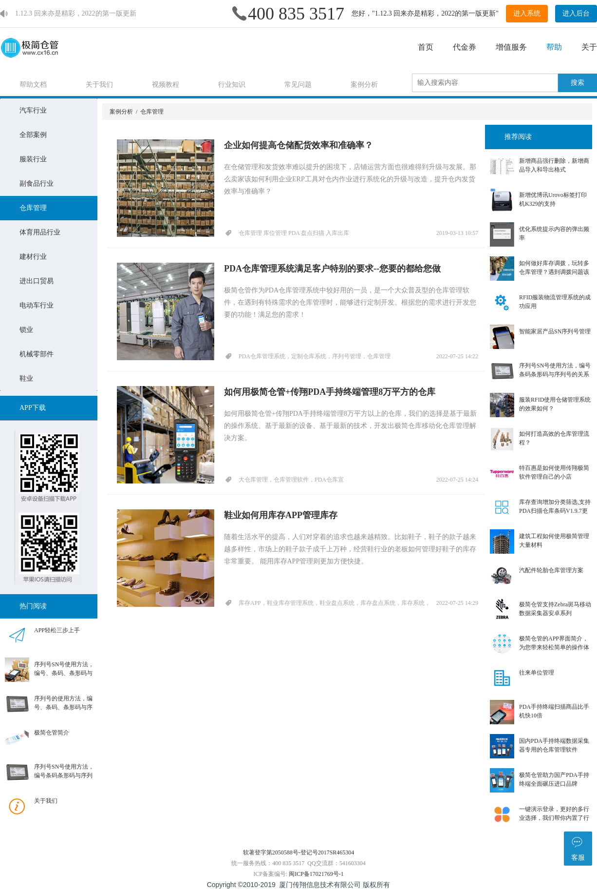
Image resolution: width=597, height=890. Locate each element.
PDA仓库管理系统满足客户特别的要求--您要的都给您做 (332, 268)
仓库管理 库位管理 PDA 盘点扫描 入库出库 (294, 233)
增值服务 (511, 47)
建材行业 (33, 256)
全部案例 (33, 134)
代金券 (464, 47)
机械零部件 (36, 354)
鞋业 (26, 378)
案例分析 (364, 84)
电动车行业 (36, 305)
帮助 (554, 47)
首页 (425, 47)
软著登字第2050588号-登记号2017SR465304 (298, 852)
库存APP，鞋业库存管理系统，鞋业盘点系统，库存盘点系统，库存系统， (334, 603)
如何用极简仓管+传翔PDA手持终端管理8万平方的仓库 (329, 392)
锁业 (26, 329)
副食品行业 (36, 183)
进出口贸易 (36, 281)
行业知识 (231, 84)
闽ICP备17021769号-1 (316, 874)
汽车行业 (33, 110)
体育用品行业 (39, 232)
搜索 (577, 82)
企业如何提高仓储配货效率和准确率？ (298, 145)
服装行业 (33, 159)
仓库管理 (33, 208)
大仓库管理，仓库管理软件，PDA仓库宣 (291, 479)
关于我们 (99, 84)
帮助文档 (33, 84)
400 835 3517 (296, 13)
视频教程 (165, 84)
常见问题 (298, 84)
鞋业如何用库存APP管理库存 (280, 515)
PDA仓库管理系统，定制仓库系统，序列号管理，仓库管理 (315, 356)
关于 (589, 47)
